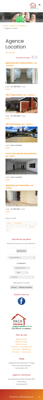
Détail (7, 89)
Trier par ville (10, 53)
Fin (8, 230)
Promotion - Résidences (21, 349)
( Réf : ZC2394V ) (20, 95)
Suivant (32, 227)
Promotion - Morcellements (21, 347)
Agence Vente (21, 339)
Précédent (18, 223)
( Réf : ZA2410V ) (19, 124)
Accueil (5, 26)
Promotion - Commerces (21, 352)
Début (9, 223)
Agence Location (21, 342)
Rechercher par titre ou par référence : (21, 243)
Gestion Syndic (21, 344)
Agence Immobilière (18, 26)
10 (25, 227)
